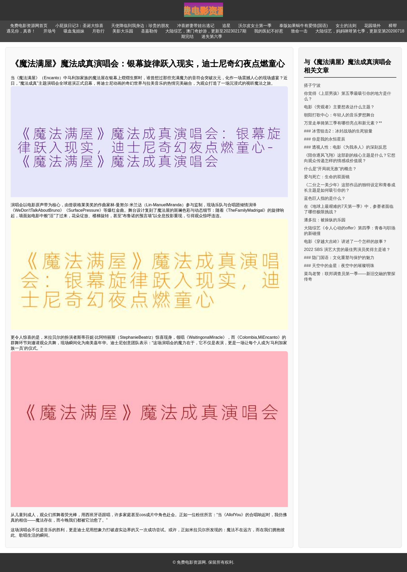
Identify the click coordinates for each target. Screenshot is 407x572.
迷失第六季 (211, 36)
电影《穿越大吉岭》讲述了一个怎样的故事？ (345, 241)
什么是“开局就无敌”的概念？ (330, 169)
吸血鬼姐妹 (74, 31)
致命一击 (299, 31)
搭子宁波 (312, 85)
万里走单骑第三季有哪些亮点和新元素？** (343, 123)
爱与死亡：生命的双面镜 (327, 177)
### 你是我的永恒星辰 (324, 139)
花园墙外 (372, 25)
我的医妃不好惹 (268, 31)
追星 (226, 25)
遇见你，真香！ (21, 31)
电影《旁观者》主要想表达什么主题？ (339, 107)
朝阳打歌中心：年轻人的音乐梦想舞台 (339, 115)
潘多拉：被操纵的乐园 (324, 220)
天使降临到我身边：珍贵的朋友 (140, 25)
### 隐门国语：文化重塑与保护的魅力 (339, 257)
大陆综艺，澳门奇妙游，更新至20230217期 (205, 31)
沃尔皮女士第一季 (255, 25)
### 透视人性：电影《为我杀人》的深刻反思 (345, 147)
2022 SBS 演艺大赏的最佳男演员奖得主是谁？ (347, 249)
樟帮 (393, 25)
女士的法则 (346, 25)
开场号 (49, 31)
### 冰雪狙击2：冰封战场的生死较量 (338, 131)
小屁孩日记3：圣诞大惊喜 (79, 25)
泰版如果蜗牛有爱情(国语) (303, 25)
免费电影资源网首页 (29, 25)
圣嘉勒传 (149, 31)
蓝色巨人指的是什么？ (324, 198)
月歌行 (98, 31)
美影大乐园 (122, 31)
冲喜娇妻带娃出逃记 (195, 25)
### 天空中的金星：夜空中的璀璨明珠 (339, 265)
